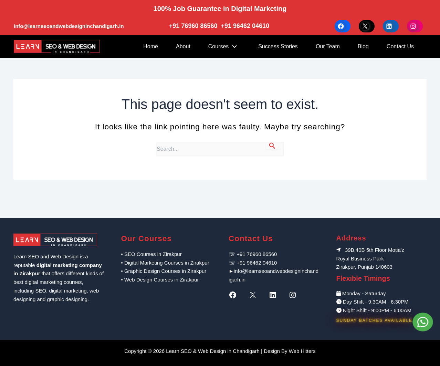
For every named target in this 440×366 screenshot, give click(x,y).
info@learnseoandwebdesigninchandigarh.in (69, 26)
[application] (234, 46)
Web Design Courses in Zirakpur (161, 280)
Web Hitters (302, 351)
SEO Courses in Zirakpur (153, 254)
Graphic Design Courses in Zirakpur (165, 271)
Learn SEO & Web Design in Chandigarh (213, 351)
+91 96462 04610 (245, 25)
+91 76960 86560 (194, 25)
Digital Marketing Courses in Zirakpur (166, 263)
